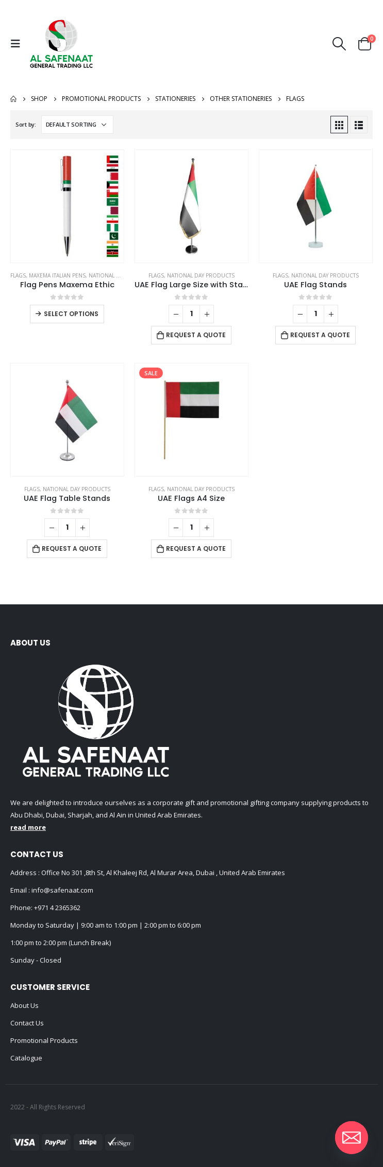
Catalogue (26, 1058)
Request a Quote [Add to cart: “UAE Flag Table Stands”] (72, 548)
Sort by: (25, 124)
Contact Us (27, 1022)
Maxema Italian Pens (57, 275)
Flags (18, 275)
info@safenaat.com (61, 890)
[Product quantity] (191, 314)
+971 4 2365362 (57, 907)
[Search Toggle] (339, 43)
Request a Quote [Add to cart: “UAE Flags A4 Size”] (196, 548)
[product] (67, 206)
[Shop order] (77, 124)
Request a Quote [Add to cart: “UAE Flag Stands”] (320, 334)
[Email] (351, 1137)
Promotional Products (44, 1040)
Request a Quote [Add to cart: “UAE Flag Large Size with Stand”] (196, 334)
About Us (24, 1005)
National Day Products (122, 275)
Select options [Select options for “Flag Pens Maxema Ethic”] (71, 313)
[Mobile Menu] (18, 44)
